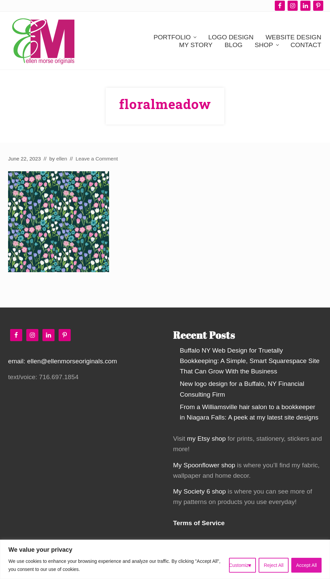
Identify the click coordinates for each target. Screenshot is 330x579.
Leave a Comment (96, 158)
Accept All (306, 565)
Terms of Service (199, 523)
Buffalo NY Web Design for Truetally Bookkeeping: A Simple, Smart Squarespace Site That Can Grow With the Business (250, 361)
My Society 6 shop (199, 491)
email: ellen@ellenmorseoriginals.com (62, 361)
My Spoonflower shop (204, 465)
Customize (240, 565)
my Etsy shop (206, 438)
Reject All (273, 565)
